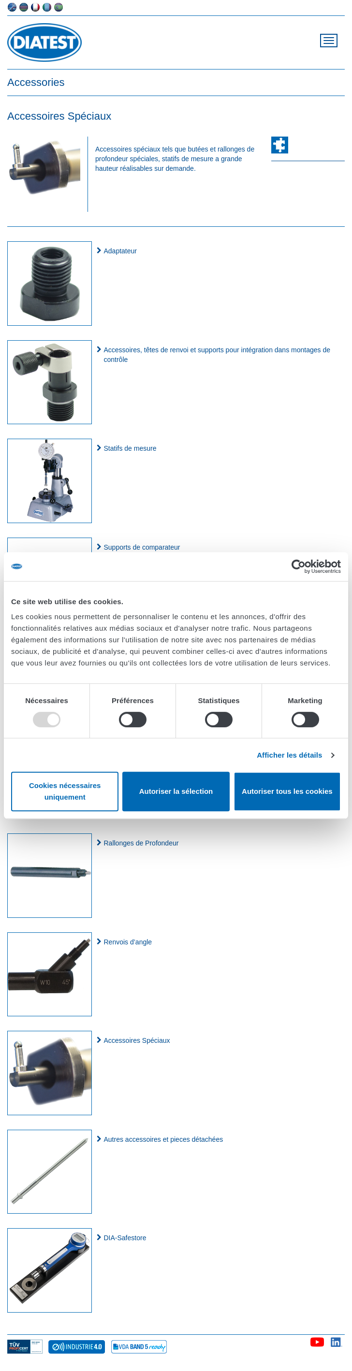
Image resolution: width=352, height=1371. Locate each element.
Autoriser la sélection (176, 791)
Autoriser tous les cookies (287, 791)
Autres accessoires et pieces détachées (163, 1139)
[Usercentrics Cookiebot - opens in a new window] (298, 566)
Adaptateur (120, 251)
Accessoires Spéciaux (137, 1040)
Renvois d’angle (128, 942)
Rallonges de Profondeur (141, 843)
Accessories (36, 82)
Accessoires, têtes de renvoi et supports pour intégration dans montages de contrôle (217, 354)
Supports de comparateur (142, 547)
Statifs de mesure (130, 448)
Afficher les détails (289, 755)
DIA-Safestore (125, 1238)
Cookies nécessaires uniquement (65, 791)
